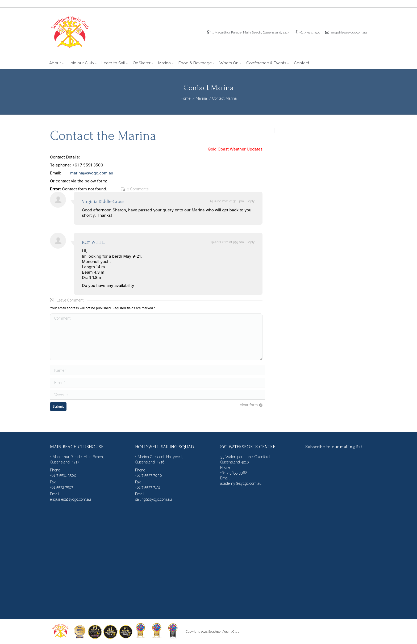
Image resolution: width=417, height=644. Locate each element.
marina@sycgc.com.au (91, 172)
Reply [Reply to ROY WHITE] (251, 242)
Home (185, 98)
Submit (58, 406)
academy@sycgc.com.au (240, 483)
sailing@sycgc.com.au (153, 499)
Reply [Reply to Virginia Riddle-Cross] (251, 201)
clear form (249, 405)
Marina (201, 98)
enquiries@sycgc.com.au (349, 32)
